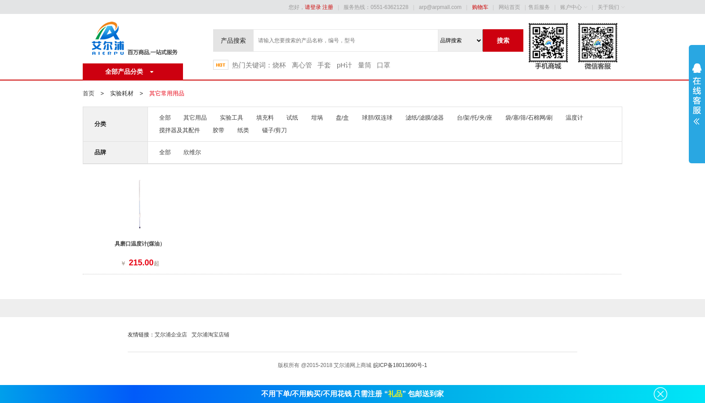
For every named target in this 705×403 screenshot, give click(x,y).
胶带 (218, 130)
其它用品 (195, 117)
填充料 (265, 117)
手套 (324, 65)
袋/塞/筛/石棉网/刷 (529, 117)
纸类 (243, 130)
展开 (697, 99)
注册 (327, 7)
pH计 (344, 65)
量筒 (364, 65)
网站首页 (509, 7)
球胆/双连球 (377, 117)
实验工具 (231, 117)
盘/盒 (342, 117)
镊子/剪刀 (274, 130)
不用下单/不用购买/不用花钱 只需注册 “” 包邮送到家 (352, 394)
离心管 (302, 65)
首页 (88, 93)
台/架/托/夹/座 (474, 117)
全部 (165, 117)
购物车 (480, 7)
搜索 (503, 40)
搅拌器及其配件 (179, 130)
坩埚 (317, 117)
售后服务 (539, 7)
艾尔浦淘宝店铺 (210, 334)
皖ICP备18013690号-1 (400, 365)
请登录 (313, 7)
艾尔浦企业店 (171, 334)
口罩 (383, 65)
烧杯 (279, 65)
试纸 (292, 117)
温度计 (574, 117)
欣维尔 (192, 152)
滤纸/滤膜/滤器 (425, 117)
